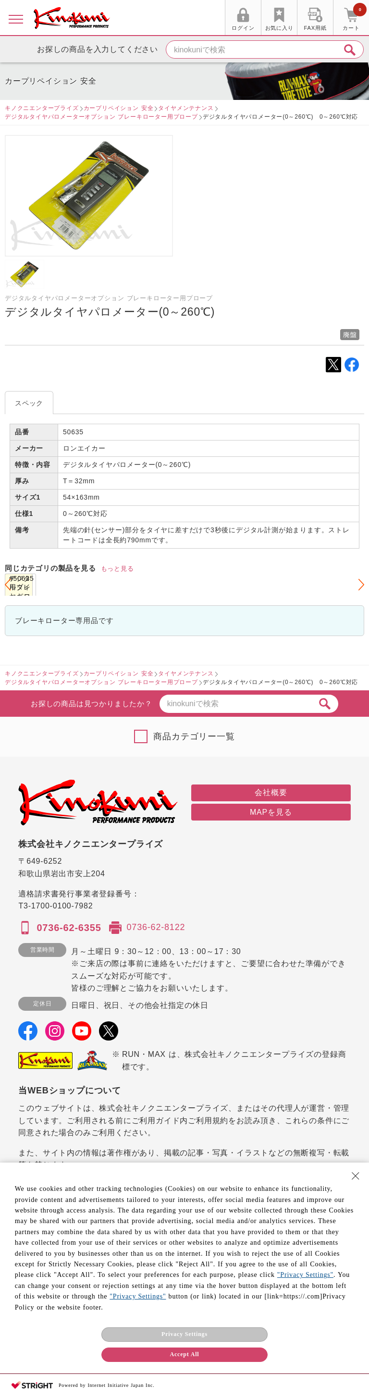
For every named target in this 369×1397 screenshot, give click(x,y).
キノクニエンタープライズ (42, 108)
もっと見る (117, 568)
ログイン (243, 28)
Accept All (184, 1354)
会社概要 (271, 792)
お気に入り (279, 28)
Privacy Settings (184, 1334)
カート (355, 19)
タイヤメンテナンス (185, 108)
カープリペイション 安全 (119, 108)
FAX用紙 (315, 28)
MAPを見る (271, 812)
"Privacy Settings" (305, 1274)
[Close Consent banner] (355, 1176)
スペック (29, 403)
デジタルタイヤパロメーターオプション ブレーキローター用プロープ (101, 116)
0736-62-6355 (69, 927)
